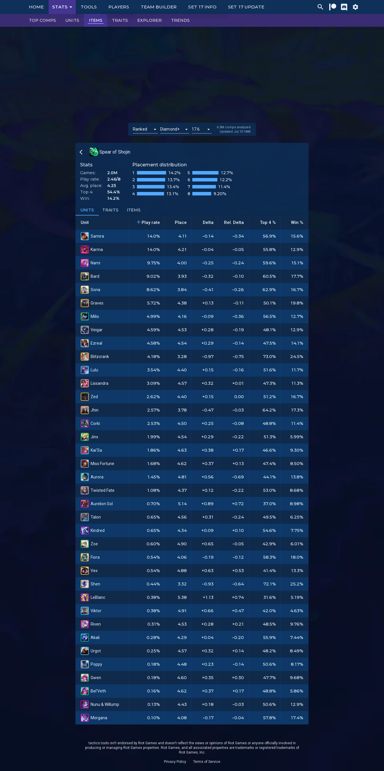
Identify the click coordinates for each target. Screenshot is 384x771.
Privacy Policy (175, 762)
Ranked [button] (140, 129)
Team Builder (159, 7)
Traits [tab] (110, 210)
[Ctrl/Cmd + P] (320, 7)
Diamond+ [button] (169, 129)
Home (36, 7)
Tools (89, 7)
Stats (63, 6)
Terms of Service (206, 762)
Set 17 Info (202, 7)
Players (118, 7)
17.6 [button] (196, 129)
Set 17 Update (246, 7)
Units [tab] (87, 210)
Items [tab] (133, 210)
